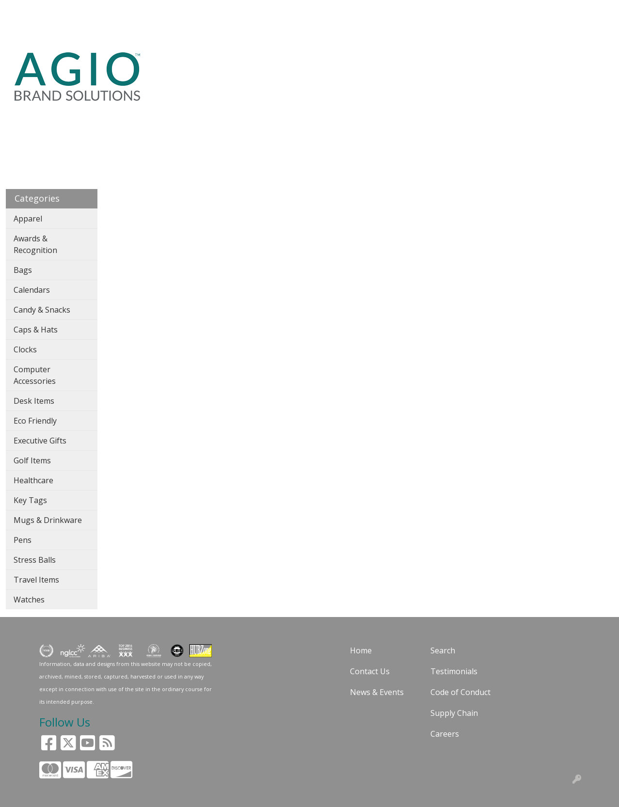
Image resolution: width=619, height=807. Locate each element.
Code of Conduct (460, 692)
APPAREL (242, 64)
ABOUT (104, 10)
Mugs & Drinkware (48, 520)
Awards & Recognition (35, 244)
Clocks (25, 349)
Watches (29, 599)
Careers (444, 733)
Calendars (32, 290)
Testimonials (453, 671)
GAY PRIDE (504, 70)
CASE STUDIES (550, 70)
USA (202, 64)
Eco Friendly (35, 420)
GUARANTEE (148, 10)
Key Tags (30, 500)
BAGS (285, 64)
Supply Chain (454, 713)
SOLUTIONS (61, 10)
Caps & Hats (36, 329)
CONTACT (83, 32)
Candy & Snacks (42, 309)
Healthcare (33, 480)
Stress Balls (35, 559)
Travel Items (36, 579)
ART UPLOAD (33, 32)
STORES (600, 64)
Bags (23, 270)
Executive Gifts (40, 440)
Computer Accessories (35, 375)
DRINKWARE (334, 64)
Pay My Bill (128, 32)
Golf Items (32, 460)
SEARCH (173, 64)
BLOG (187, 10)
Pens (23, 540)
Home (361, 650)
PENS (383, 64)
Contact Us (370, 671)
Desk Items (34, 401)
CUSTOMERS (228, 10)
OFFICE (421, 64)
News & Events (377, 692)
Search (405, 10)
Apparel (28, 218)
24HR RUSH (460, 70)
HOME (20, 10)
